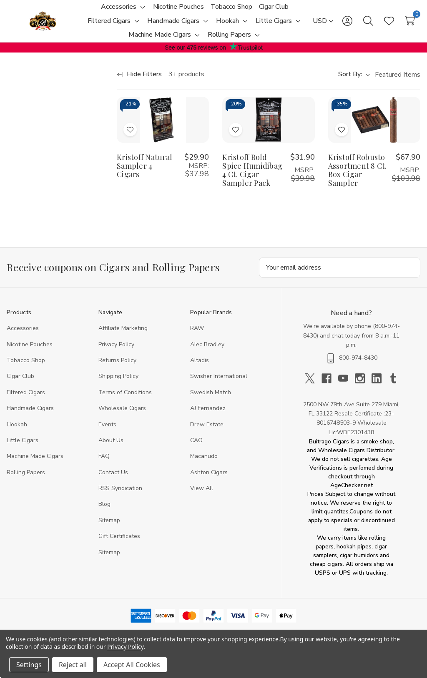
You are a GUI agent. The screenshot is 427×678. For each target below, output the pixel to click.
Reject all (73, 664)
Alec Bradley (207, 354)
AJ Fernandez (208, 418)
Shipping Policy (118, 386)
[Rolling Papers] (229, 40)
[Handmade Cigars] (173, 26)
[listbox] (397, 84)
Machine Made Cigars (35, 466)
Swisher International (218, 386)
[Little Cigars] (274, 26)
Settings (29, 664)
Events (107, 434)
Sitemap (109, 530)
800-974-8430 (351, 368)
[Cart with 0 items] (409, 25)
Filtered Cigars (26, 402)
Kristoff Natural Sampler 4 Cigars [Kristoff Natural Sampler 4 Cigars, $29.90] (144, 176)
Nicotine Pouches (30, 354)
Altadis (199, 370)
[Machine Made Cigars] (159, 40)
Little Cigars (22, 450)
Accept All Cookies (131, 664)
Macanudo (204, 466)
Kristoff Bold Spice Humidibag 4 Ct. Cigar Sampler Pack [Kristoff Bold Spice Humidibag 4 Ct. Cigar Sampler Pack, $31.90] (252, 180)
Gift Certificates (119, 546)
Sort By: (354, 84)
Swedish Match (210, 402)
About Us (110, 450)
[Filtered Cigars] (109, 26)
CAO (196, 450)
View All (201, 498)
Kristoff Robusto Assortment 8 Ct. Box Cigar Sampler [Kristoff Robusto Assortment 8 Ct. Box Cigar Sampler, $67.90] (357, 180)
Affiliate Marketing (123, 338)
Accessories (23, 338)
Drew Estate (207, 434)
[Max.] (84, 175)
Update (58, 194)
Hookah (17, 434)
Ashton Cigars (209, 482)
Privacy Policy (116, 354)
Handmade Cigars (30, 418)
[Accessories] (118, 12)
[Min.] (32, 175)
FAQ (104, 466)
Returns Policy (117, 370)
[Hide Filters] (139, 84)
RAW (197, 338)
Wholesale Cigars (122, 418)
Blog (104, 514)
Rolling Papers (26, 482)
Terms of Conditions (125, 402)
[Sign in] (347, 25)
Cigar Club (20, 386)
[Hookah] (227, 26)
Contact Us (113, 482)
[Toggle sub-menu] (141, 12)
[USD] (323, 25)
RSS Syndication (120, 498)
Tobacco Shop (26, 370)
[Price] (58, 152)
